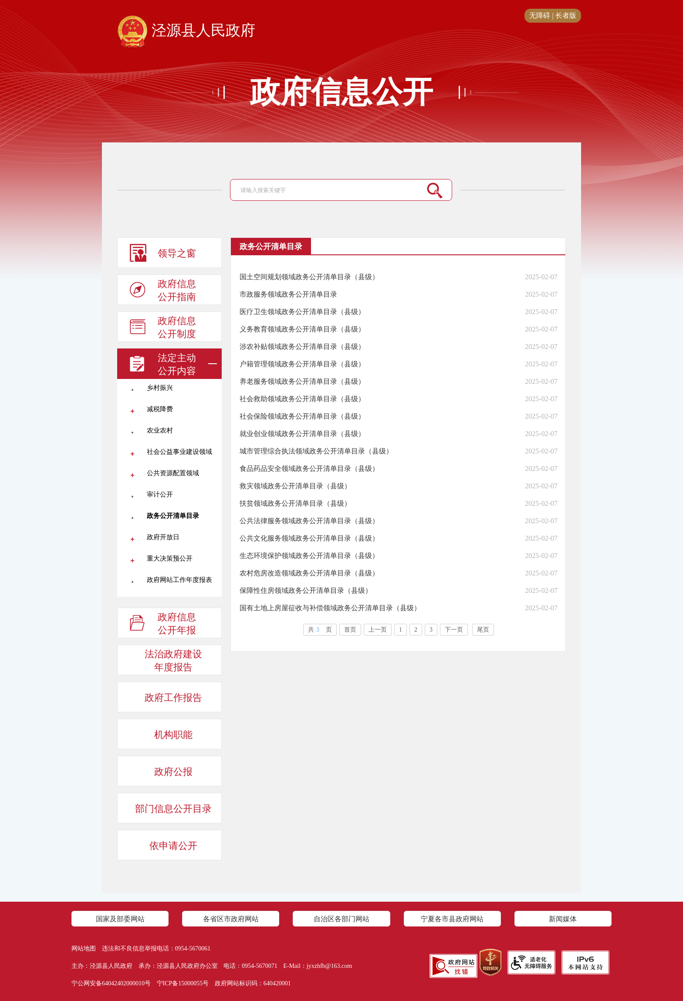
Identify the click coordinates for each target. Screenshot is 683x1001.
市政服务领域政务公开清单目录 (288, 294)
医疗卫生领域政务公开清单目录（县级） (302, 311)
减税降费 (160, 409)
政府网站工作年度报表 (179, 579)
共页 (320, 629)
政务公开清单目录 (173, 515)
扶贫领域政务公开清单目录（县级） (295, 503)
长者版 (565, 15)
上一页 (378, 629)
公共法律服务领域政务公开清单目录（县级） (309, 520)
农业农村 (160, 430)
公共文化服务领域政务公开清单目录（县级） (309, 538)
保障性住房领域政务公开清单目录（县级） (306, 590)
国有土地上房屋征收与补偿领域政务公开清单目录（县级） (330, 608)
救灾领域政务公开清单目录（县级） (295, 486)
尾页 (483, 629)
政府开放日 (163, 537)
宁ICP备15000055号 (183, 983)
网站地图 (83, 948)
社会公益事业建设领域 (179, 451)
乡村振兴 (160, 387)
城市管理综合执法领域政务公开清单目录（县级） (316, 451)
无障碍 (539, 15)
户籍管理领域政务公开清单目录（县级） (302, 364)
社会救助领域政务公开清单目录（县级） (302, 398)
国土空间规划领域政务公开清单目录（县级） (309, 277)
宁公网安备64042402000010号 (111, 983)
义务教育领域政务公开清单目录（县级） (302, 329)
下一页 (454, 629)
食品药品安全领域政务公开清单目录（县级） (309, 468)
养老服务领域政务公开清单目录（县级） (302, 381)
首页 (350, 629)
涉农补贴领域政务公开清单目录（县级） (302, 346)
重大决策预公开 (170, 558)
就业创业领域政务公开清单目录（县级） (302, 433)
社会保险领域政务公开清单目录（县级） (302, 416)
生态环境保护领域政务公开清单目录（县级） (309, 555)
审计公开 (160, 494)
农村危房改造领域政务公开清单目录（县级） (309, 573)
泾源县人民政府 (186, 31)
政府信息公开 (341, 92)
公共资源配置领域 (173, 473)
